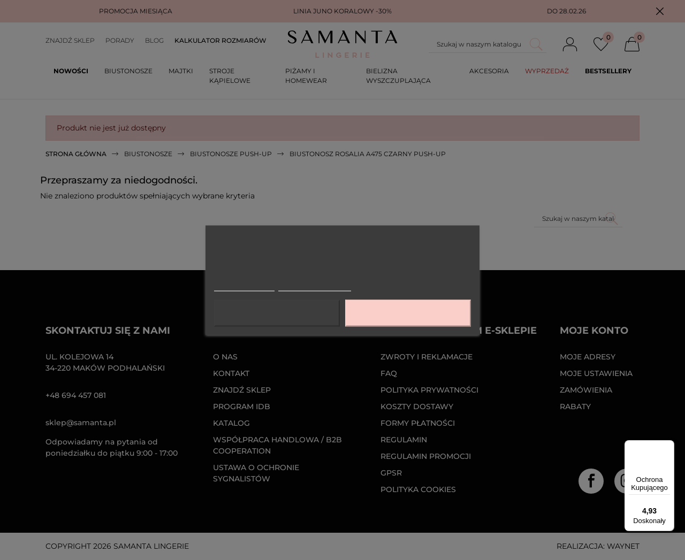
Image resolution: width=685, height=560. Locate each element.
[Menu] (667, 446)
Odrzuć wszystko (277, 313)
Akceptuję (407, 313)
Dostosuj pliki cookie (314, 285)
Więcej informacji (244, 285)
